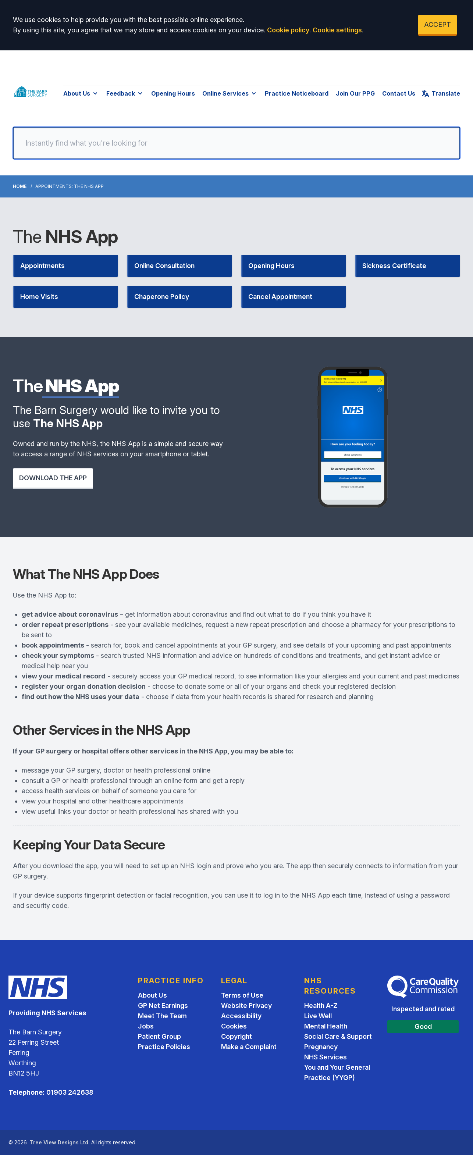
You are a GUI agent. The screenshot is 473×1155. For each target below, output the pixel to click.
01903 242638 (69, 1092)
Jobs (146, 1026)
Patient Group (159, 1036)
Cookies (234, 1026)
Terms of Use (242, 995)
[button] (65, 266)
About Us (81, 93)
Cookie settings (337, 30)
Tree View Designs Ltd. (60, 1142)
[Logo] (31, 91)
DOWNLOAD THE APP (53, 478)
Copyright (236, 1036)
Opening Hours (173, 93)
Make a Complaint (249, 1047)
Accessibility (241, 1016)
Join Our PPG (355, 93)
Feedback (125, 93)
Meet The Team (162, 1016)
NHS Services (325, 1057)
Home (19, 186)
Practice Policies (164, 1047)
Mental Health (325, 1026)
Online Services (229, 93)
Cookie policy (288, 30)
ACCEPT (437, 24)
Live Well (318, 1016)
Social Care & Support (338, 1036)
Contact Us (398, 93)
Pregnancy (321, 1047)
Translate (440, 93)
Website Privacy (246, 1005)
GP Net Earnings (163, 1005)
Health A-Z (321, 1005)
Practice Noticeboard (296, 93)
